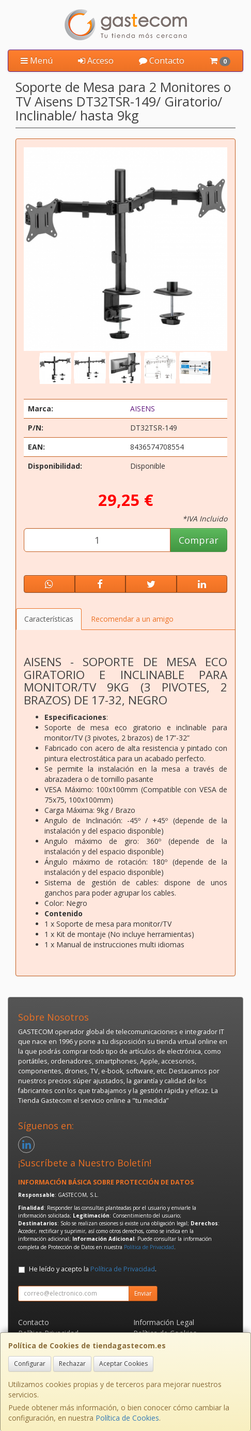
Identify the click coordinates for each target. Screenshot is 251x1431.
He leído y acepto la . (92, 1269)
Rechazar (72, 1363)
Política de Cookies (127, 1418)
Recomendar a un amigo (132, 619)
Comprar (198, 540)
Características (48, 619)
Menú (37, 60)
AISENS (142, 408)
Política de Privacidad (149, 1247)
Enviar (143, 1293)
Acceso (96, 60)
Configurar (29, 1363)
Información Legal (163, 1322)
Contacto (161, 60)
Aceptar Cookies (123, 1363)
